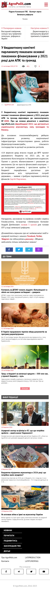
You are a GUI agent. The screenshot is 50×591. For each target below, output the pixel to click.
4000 (6, 121)
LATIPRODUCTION (32, 557)
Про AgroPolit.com (9, 557)
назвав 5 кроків (29, 224)
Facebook (31, 236)
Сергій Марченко (18, 179)
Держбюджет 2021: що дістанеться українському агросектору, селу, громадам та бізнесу (25, 127)
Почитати (9, 535)
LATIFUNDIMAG (31, 561)
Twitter (39, 236)
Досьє (7, 551)
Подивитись (10, 540)
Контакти (5, 561)
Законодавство (12, 546)
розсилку (29, 239)
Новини (8, 530)
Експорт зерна (35, 11)
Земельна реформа (25, 14)
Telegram (5, 239)
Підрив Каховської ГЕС (18, 11)
